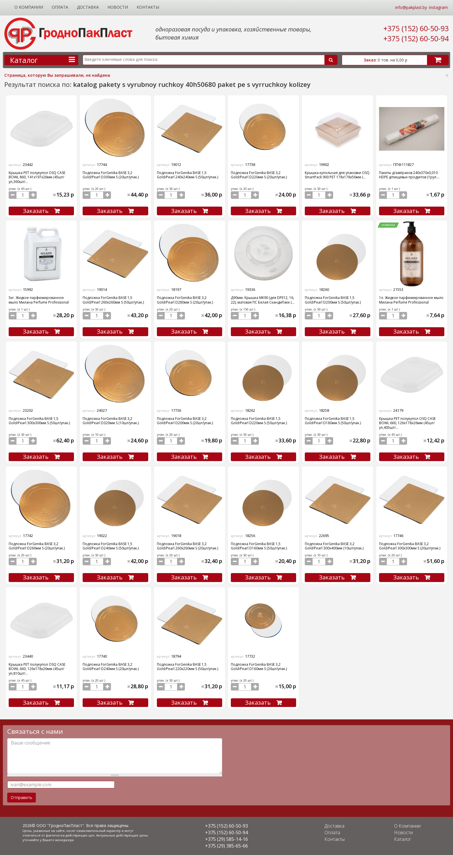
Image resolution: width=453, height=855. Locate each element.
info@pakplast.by (411, 7)
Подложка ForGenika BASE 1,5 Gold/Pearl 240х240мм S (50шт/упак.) (187, 174)
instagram (438, 7)
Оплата (60, 7)
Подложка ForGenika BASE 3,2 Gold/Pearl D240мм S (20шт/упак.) (111, 666)
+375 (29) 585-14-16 (226, 839)
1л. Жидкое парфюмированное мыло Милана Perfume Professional (411, 299)
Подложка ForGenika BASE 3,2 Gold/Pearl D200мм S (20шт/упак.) (185, 420)
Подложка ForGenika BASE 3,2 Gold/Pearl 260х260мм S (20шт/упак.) (187, 546)
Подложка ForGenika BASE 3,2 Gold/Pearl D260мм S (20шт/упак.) (37, 546)
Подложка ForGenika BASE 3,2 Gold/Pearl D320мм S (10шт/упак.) (111, 420)
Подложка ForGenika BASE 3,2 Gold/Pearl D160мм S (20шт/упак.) (259, 666)
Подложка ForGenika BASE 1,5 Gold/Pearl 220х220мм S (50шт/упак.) (187, 666)
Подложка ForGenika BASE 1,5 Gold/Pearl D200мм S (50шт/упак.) (333, 299)
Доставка (88, 7)
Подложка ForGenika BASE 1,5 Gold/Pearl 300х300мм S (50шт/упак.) (39, 420)
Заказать (36, 211)
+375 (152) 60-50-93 (416, 28)
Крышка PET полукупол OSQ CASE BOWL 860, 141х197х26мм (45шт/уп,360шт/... (37, 177)
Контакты (148, 7)
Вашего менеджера (58, 840)
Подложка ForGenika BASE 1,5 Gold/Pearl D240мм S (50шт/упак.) (111, 546)
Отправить (21, 797)
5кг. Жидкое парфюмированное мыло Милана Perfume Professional (39, 299)
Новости (117, 7)
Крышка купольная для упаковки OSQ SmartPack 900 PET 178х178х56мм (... (337, 174)
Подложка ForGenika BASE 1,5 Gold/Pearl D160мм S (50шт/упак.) (259, 546)
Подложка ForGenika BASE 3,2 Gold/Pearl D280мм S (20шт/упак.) (185, 299)
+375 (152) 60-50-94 (416, 38)
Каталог (402, 839)
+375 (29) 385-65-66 (226, 846)
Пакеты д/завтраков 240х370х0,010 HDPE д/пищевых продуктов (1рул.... (409, 174)
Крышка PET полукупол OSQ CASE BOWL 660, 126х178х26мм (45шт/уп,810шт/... (37, 669)
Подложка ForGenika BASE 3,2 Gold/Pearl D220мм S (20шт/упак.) (259, 174)
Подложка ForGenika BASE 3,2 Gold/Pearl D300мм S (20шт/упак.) (111, 174)
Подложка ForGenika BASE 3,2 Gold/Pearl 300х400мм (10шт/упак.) (334, 546)
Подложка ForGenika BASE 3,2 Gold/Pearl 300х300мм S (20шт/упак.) (409, 546)
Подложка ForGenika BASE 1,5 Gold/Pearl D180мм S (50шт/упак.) (333, 420)
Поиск (330, 60)
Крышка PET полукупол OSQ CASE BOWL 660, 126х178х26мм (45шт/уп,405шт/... (407, 423)
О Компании (28, 7)
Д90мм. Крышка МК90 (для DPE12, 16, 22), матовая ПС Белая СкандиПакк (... (262, 299)
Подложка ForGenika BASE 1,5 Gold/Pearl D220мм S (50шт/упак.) (259, 420)
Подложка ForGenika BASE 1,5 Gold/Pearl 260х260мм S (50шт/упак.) (113, 299)
